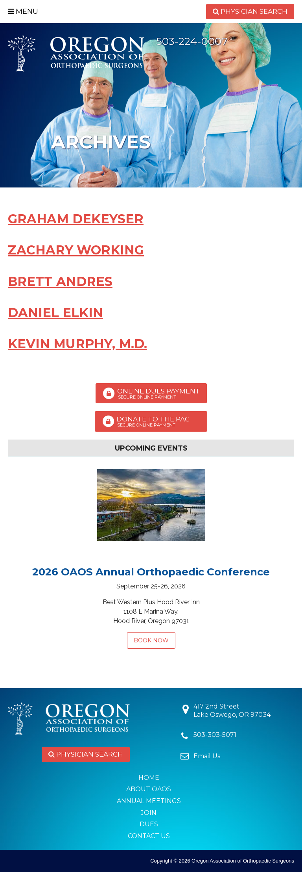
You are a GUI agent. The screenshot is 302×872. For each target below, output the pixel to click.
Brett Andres (60, 281)
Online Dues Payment (151, 393)
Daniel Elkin (55, 312)
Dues (149, 824)
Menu (23, 11)
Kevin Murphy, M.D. (77, 343)
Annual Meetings (149, 801)
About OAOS (148, 789)
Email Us (206, 756)
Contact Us (149, 836)
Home (148, 777)
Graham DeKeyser (76, 218)
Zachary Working (76, 250)
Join (149, 812)
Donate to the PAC (151, 421)
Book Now (151, 640)
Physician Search (250, 11)
